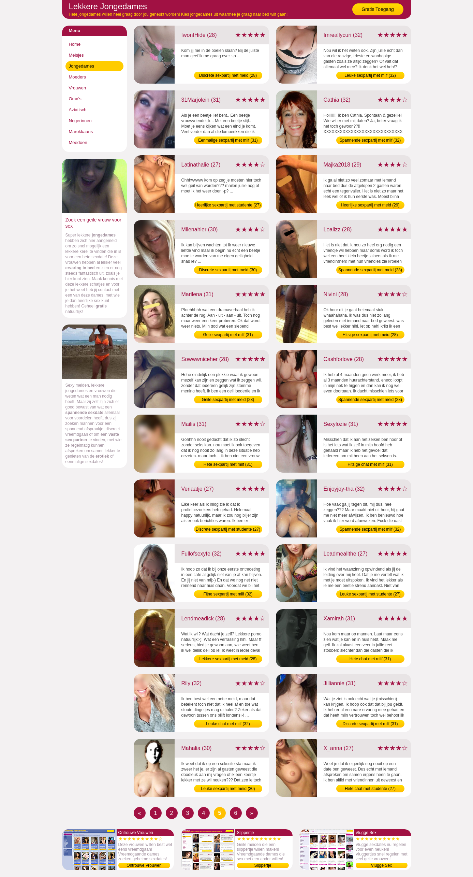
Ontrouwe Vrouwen (144, 865)
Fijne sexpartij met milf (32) (227, 594)
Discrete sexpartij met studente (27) (228, 529)
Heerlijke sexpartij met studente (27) (228, 205)
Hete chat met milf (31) (370, 659)
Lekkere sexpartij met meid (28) (227, 659)
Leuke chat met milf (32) (228, 723)
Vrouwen (77, 87)
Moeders (77, 77)
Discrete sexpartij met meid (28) (228, 75)
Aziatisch (78, 109)
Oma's (75, 98)
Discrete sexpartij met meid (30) (228, 270)
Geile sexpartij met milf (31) (228, 334)
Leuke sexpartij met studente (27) (370, 594)
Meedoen (78, 142)
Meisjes (76, 55)
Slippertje (262, 865)
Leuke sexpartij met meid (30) (228, 788)
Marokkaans (81, 131)
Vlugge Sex (381, 865)
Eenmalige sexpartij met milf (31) (228, 140)
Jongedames (81, 66)
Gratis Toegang (377, 9)
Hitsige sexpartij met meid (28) (370, 334)
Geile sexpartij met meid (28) (228, 399)
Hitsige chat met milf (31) (370, 464)
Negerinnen (80, 120)
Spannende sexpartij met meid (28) (370, 270)
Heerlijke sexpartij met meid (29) (370, 205)
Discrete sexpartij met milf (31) (370, 723)
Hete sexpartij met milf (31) (228, 464)
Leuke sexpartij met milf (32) (370, 75)
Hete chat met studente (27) (370, 788)
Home (75, 44)
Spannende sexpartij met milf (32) (370, 140)
